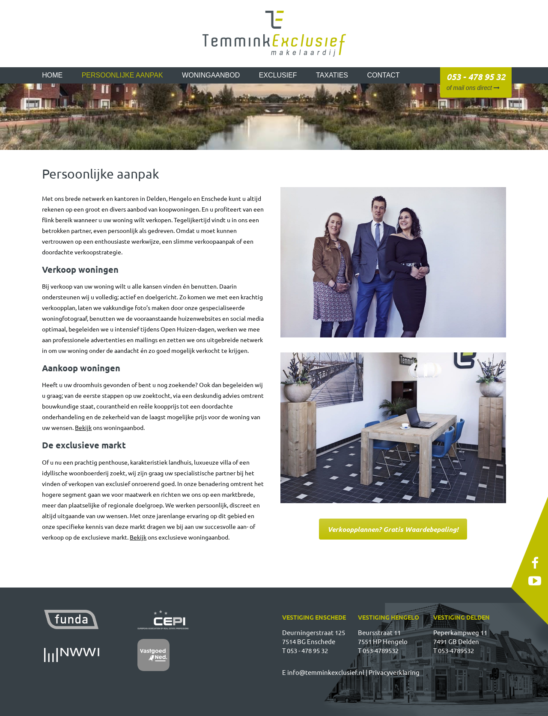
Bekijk (83, 427)
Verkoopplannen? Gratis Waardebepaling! (393, 529)
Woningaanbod (211, 75)
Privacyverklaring (394, 672)
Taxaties (332, 75)
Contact (383, 75)
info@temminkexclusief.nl (325, 672)
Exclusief (278, 75)
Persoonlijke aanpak (122, 75)
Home (52, 75)
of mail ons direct (473, 87)
